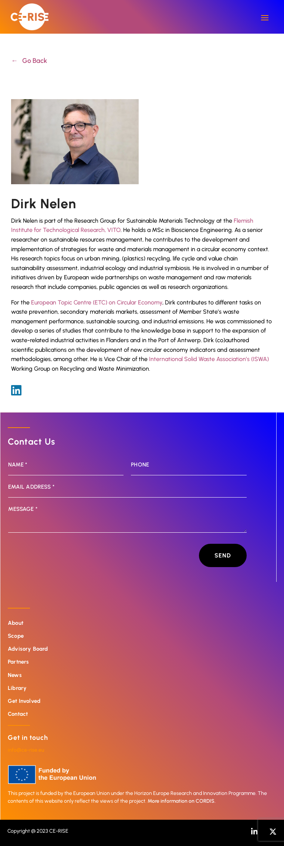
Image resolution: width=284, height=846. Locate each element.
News (15, 675)
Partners (18, 661)
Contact (18, 714)
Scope (16, 636)
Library (17, 688)
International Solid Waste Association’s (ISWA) (209, 359)
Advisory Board (28, 649)
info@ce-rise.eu (26, 750)
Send (222, 555)
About (15, 623)
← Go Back (29, 61)
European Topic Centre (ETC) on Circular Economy (96, 302)
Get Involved (24, 701)
